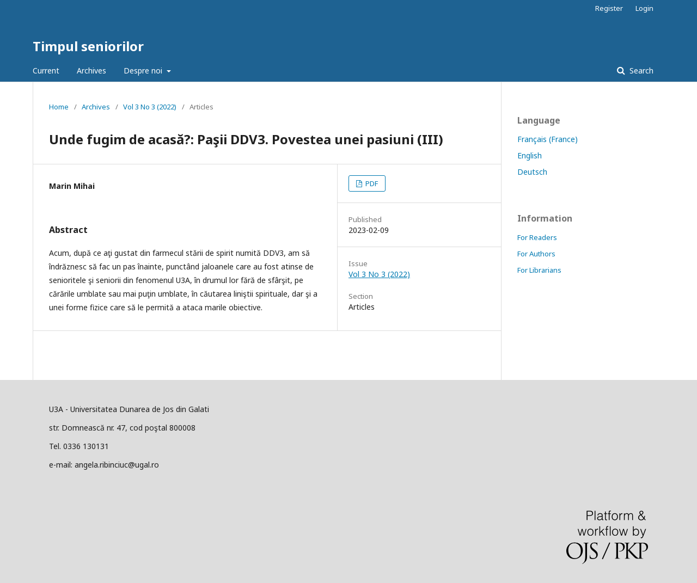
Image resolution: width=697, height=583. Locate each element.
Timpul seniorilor (88, 46)
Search (640, 70)
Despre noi (144, 70)
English (529, 155)
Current (46, 70)
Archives (91, 70)
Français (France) (547, 139)
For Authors (536, 254)
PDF (371, 183)
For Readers (537, 237)
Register (609, 8)
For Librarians (539, 270)
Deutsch (532, 172)
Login (644, 8)
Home (59, 107)
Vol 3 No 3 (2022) (149, 107)
